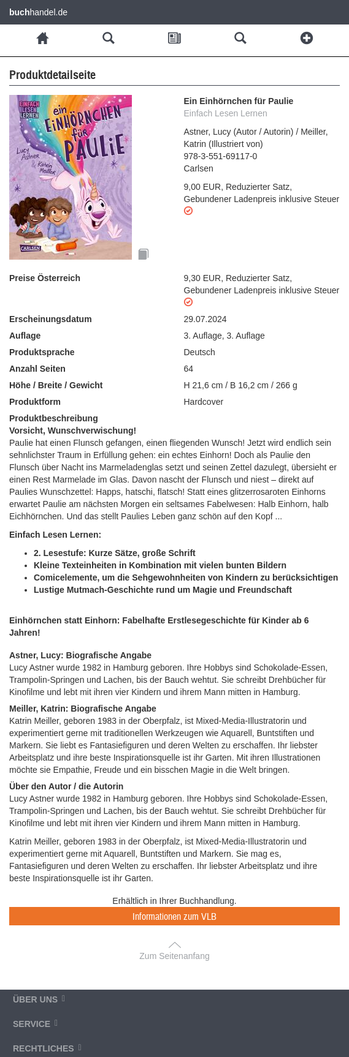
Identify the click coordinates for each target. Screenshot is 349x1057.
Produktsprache (42, 352)
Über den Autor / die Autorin (66, 786)
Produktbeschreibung (53, 418)
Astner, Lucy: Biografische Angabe (80, 655)
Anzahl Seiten (37, 369)
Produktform (35, 402)
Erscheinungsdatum (50, 319)
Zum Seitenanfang (174, 956)
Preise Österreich (44, 278)
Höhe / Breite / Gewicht (55, 385)
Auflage (24, 335)
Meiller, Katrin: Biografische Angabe (82, 708)
